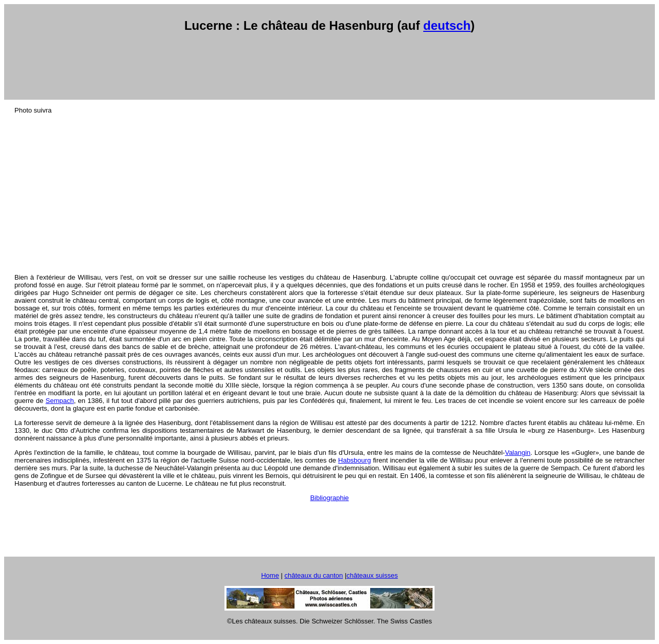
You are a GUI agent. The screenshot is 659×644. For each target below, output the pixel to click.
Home (270, 575)
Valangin (518, 452)
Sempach (60, 400)
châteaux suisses (372, 575)
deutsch (447, 25)
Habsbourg (354, 460)
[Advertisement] (329, 66)
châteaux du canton (314, 575)
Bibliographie (329, 498)
